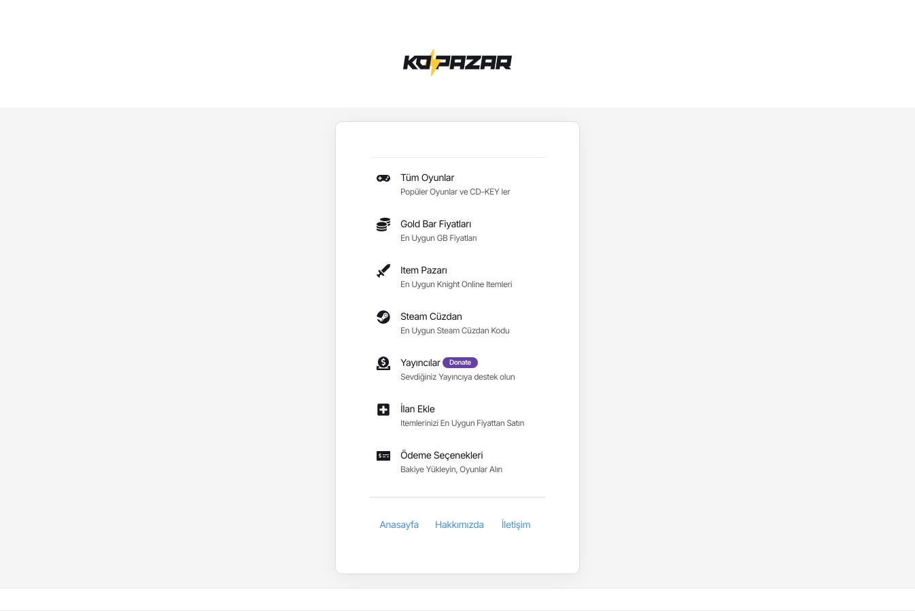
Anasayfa (399, 525)
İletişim (516, 525)
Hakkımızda (459, 525)
